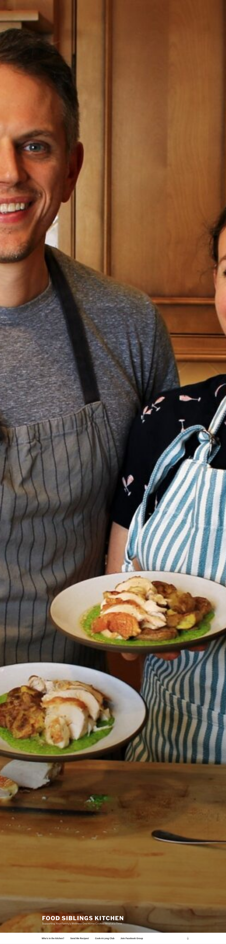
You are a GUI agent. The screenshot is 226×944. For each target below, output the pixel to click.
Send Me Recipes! (79, 938)
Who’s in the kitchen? (53, 938)
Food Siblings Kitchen (83, 918)
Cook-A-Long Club (104, 938)
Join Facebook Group (131, 938)
